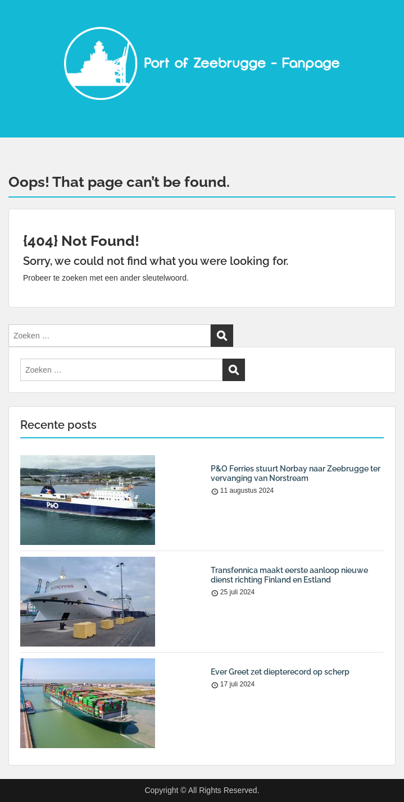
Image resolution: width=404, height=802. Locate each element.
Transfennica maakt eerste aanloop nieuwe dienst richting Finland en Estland (289, 575)
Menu (20, 19)
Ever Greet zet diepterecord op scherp (280, 671)
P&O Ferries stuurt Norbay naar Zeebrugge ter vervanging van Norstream (295, 473)
